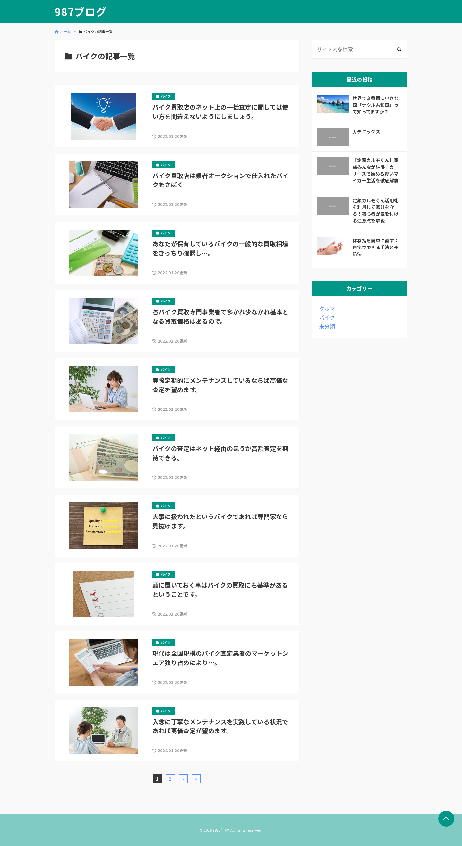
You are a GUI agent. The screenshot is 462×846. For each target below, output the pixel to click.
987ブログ (80, 11)
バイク (327, 317)
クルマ (327, 308)
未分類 (327, 326)
